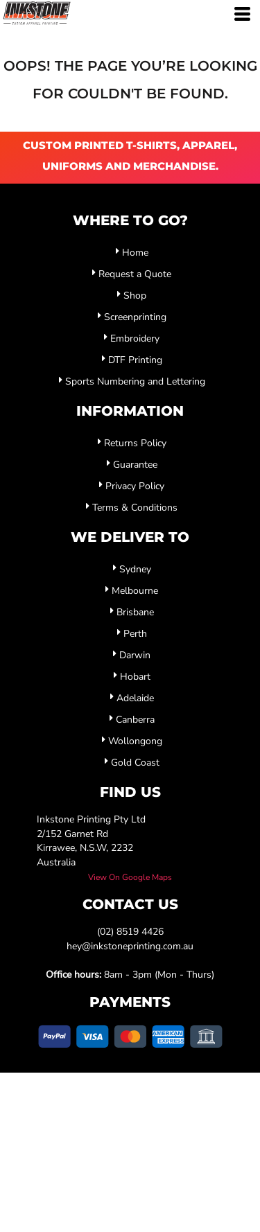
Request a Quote (134, 274)
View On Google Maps (130, 877)
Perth (135, 633)
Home (135, 252)
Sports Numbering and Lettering (135, 381)
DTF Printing (135, 360)
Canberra (135, 719)
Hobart (135, 676)
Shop (134, 295)
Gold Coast (135, 762)
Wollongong (135, 741)
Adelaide (135, 698)
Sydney (135, 569)
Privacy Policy (134, 486)
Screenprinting (135, 317)
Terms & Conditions (134, 507)
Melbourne (135, 590)
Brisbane (135, 612)
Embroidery (134, 338)
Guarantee (135, 464)
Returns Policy (135, 443)
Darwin (134, 655)
